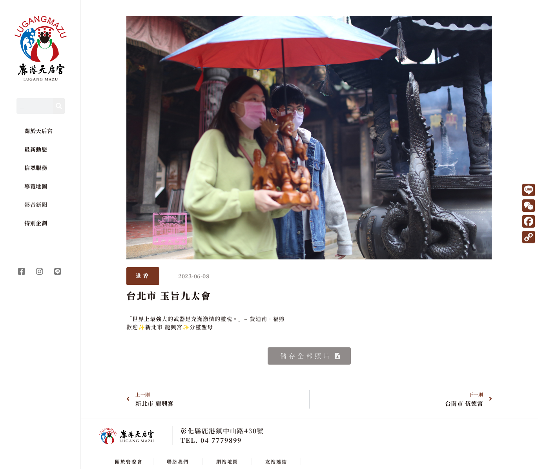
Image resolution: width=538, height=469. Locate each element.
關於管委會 (128, 460)
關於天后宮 (38, 131)
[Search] (59, 106)
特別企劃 (35, 223)
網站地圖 (227, 460)
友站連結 (276, 460)
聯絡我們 (178, 460)
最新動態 (35, 149)
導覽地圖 (35, 186)
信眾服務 (35, 168)
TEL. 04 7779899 (211, 438)
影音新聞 (35, 204)
